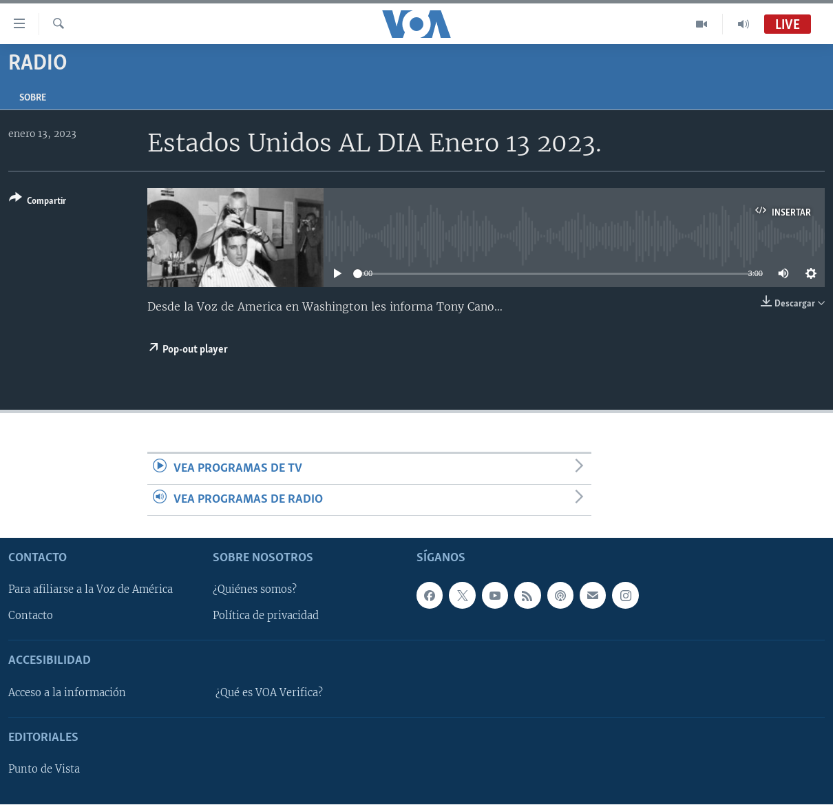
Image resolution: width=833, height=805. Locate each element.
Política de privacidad (266, 616)
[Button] (37, 202)
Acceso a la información (67, 693)
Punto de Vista (44, 770)
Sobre (32, 98)
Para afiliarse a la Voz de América (90, 590)
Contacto (30, 616)
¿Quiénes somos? (255, 590)
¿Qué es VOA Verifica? (269, 693)
